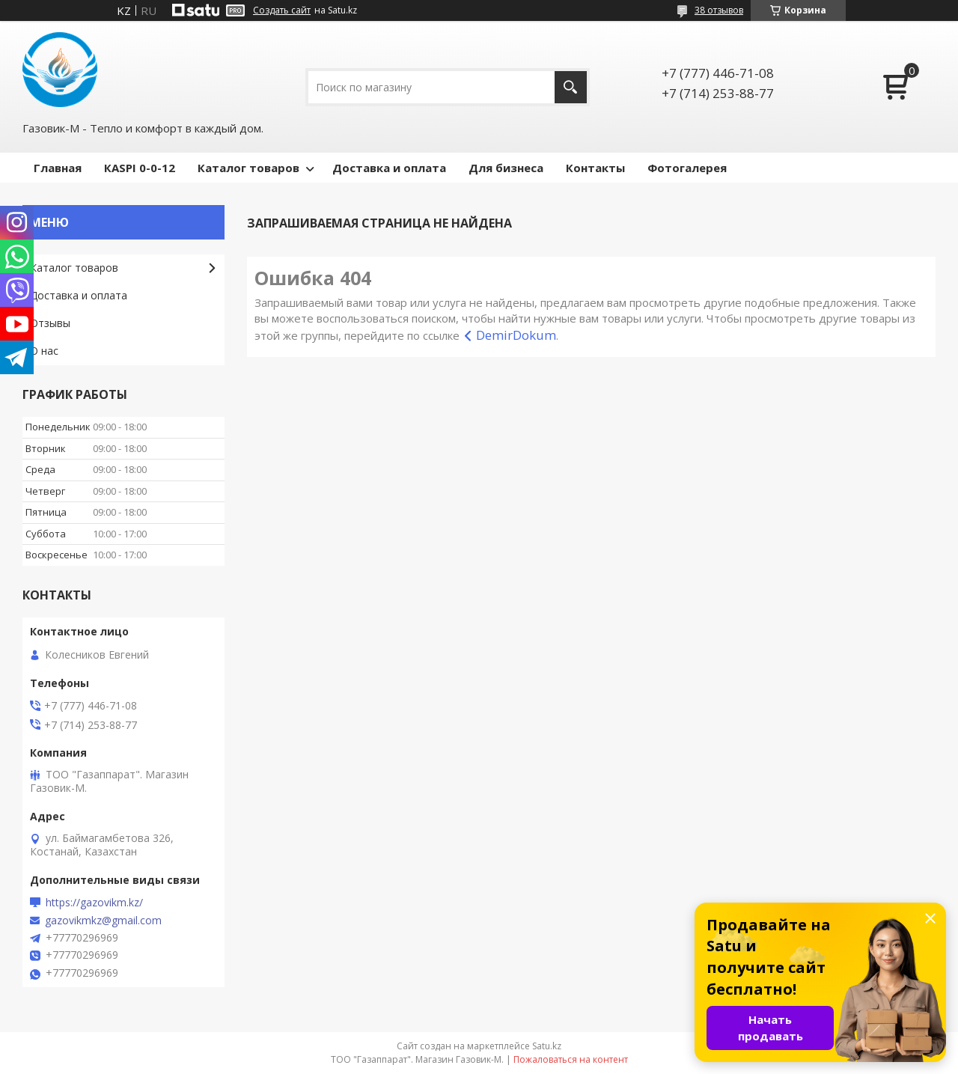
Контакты (595, 167)
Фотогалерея (687, 167)
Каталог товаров (248, 167)
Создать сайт (282, 10)
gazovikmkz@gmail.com (103, 920)
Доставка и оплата (389, 167)
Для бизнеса (506, 167)
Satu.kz (546, 1046)
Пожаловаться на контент (570, 1059)
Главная (58, 167)
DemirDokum (516, 335)
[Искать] (571, 87)
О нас (44, 351)
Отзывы (50, 323)
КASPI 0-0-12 (139, 167)
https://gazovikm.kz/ (94, 902)
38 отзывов (719, 10)
